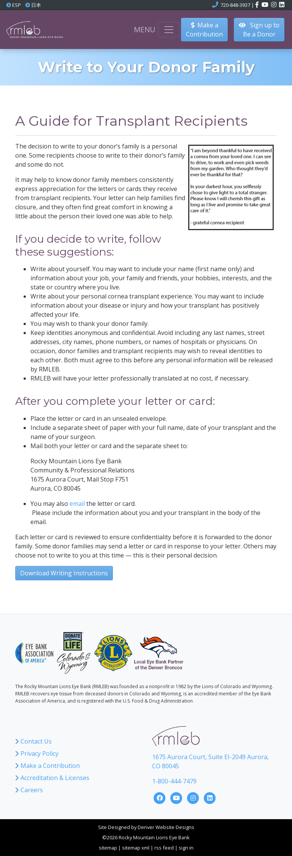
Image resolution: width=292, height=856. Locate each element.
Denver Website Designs (166, 827)
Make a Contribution (47, 765)
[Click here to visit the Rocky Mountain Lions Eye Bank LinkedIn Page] (209, 797)
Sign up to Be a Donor (259, 29)
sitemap (108, 847)
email (77, 503)
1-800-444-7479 (174, 781)
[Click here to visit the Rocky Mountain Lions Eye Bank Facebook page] (257, 5)
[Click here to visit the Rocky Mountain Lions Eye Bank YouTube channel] (266, 5)
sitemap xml (135, 847)
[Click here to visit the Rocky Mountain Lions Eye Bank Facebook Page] (160, 797)
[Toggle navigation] (168, 29)
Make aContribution (204, 29)
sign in (186, 847)
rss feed (164, 847)
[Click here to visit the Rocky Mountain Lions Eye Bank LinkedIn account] (281, 5)
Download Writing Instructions (64, 573)
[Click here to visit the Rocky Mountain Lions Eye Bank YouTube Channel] (177, 797)
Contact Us (33, 741)
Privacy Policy (37, 753)
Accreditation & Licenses (52, 778)
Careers (29, 790)
